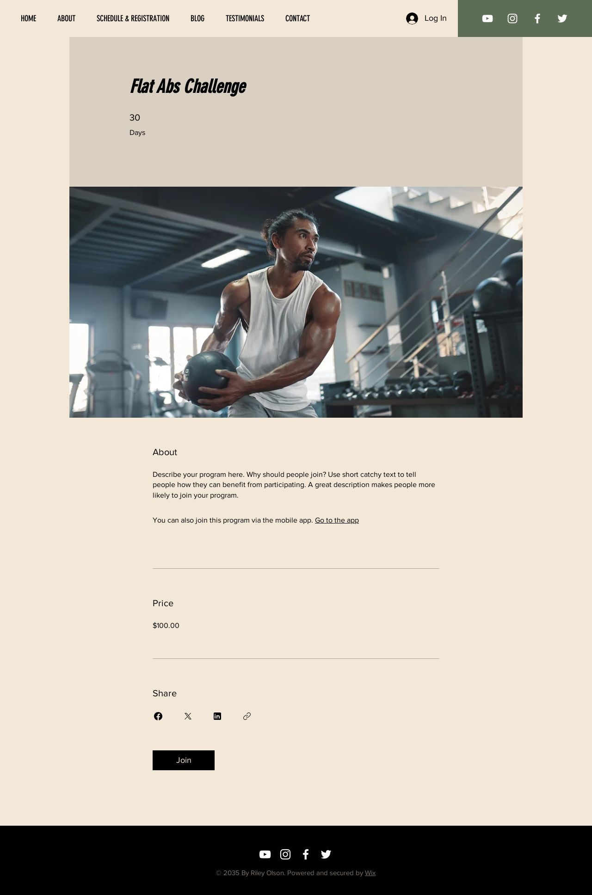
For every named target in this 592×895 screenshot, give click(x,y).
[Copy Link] (247, 716)
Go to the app (337, 520)
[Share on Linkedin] (217, 716)
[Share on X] (187, 716)
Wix (370, 873)
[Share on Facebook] (158, 716)
